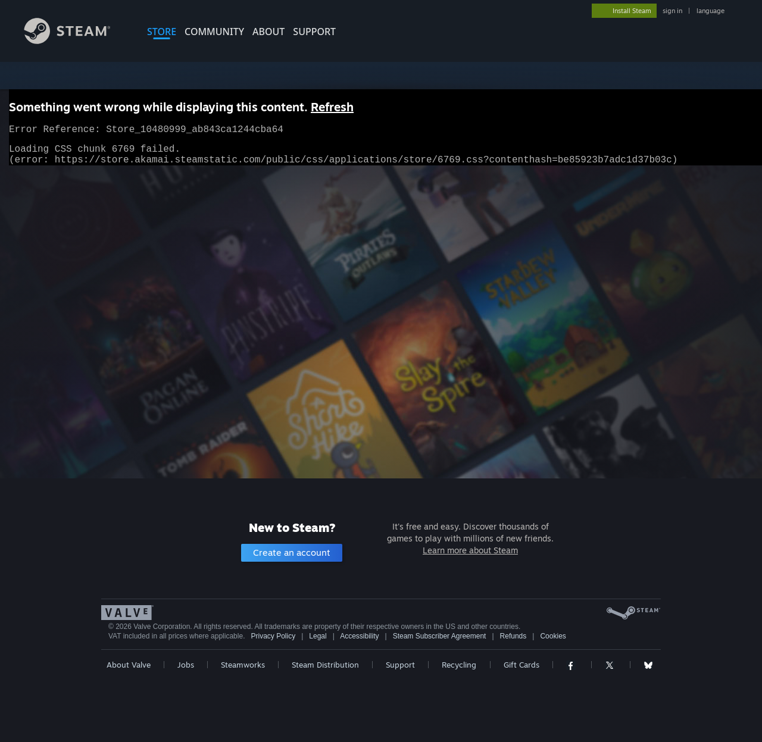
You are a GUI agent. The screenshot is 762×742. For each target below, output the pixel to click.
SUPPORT (314, 31)
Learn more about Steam (470, 550)
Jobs (185, 664)
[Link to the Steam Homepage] (76, 41)
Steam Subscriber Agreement (439, 636)
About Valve (129, 664)
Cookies (553, 636)
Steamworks (243, 664)
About (268, 31)
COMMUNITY (214, 31)
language (710, 11)
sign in (672, 11)
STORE (161, 31)
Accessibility (359, 636)
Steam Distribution (325, 664)
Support (400, 664)
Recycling (459, 664)
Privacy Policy (273, 636)
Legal (317, 636)
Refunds (513, 636)
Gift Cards (521, 664)
